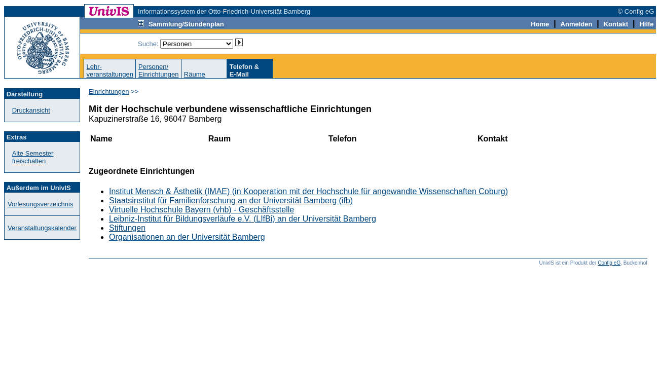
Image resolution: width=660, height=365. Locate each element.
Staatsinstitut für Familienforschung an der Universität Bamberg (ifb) (231, 200)
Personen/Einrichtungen (158, 70)
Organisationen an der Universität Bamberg (187, 237)
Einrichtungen (109, 91)
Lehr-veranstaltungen (109, 70)
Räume (194, 74)
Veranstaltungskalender (42, 228)
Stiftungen (127, 228)
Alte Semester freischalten (33, 157)
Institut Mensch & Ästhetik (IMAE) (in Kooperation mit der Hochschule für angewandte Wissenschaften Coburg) (308, 191)
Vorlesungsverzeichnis (40, 204)
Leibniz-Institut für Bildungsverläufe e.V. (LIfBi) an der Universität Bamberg (242, 218)
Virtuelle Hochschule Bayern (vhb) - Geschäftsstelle (201, 209)
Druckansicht (31, 110)
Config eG (609, 263)
